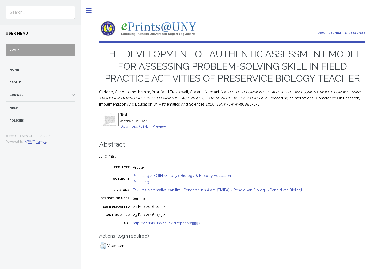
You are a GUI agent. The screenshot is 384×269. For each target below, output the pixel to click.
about (15, 82)
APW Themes (35, 141)
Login (15, 49)
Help (14, 108)
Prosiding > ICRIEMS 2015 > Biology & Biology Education (182, 176)
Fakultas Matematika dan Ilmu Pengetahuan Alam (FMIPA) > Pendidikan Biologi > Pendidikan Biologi (217, 190)
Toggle (89, 10)
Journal (335, 33)
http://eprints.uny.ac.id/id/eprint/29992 (167, 223)
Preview (159, 126)
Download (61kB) (135, 126)
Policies (17, 120)
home (14, 69)
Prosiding (141, 182)
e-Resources (355, 33)
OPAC (321, 33)
